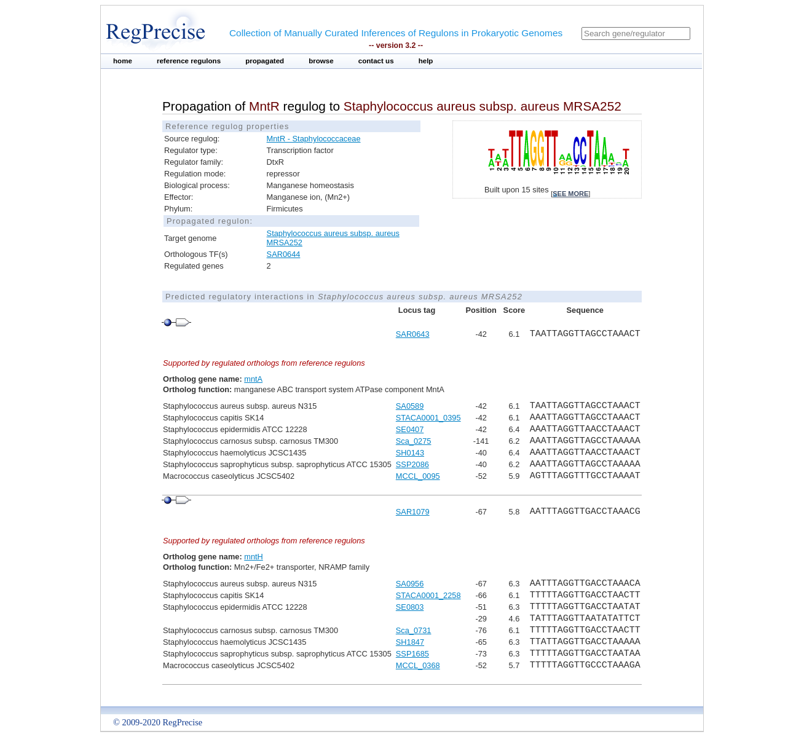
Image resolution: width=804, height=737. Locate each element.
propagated (264, 61)
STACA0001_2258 (428, 595)
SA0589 (410, 406)
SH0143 (410, 452)
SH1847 (410, 642)
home (122, 61)
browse (321, 61)
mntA (253, 379)
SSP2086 (412, 464)
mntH (253, 556)
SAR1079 (413, 511)
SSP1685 (412, 653)
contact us (376, 61)
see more (570, 193)
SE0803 (410, 607)
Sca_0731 (414, 630)
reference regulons (189, 61)
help (426, 61)
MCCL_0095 (418, 476)
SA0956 (410, 583)
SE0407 (410, 429)
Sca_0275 (414, 441)
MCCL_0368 (418, 665)
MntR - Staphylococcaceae (314, 138)
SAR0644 (284, 254)
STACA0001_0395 (428, 417)
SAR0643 (413, 334)
